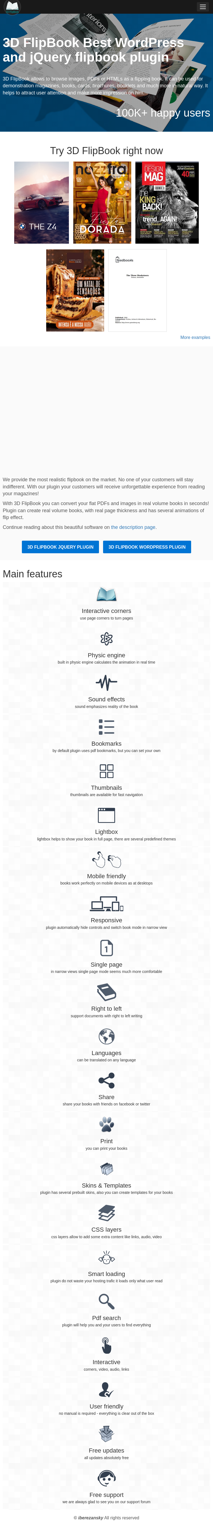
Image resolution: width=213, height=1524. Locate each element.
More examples (195, 337)
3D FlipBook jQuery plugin (60, 547)
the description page (133, 527)
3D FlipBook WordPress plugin (147, 547)
